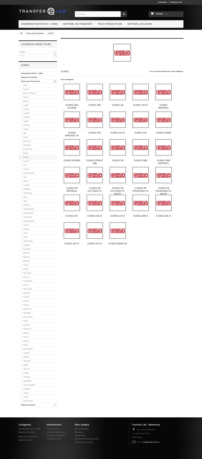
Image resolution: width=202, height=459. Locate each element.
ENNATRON (27, 149)
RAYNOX (26, 325)
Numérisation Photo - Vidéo (32, 73)
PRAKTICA (27, 309)
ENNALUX (27, 141)
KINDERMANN (28, 221)
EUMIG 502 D (94, 215)
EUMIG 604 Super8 (72, 106)
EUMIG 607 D (71, 243)
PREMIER (27, 313)
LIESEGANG (28, 241)
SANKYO (26, 353)
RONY (25, 345)
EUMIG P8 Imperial (71, 189)
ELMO (25, 137)
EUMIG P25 (140, 132)
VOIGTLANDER (29, 385)
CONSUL (26, 125)
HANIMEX (27, 189)
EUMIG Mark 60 (117, 243)
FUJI (25, 165)
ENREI (25, 153)
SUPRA (26, 373)
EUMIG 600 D (140, 215)
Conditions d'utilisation (56, 432)
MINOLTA (26, 257)
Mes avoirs (79, 432)
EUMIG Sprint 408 (94, 162)
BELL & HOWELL (29, 93)
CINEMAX (27, 117)
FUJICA (26, 169)
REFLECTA (27, 329)
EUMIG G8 (117, 104)
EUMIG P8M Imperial (163, 162)
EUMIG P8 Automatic (95, 189)
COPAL (26, 129)
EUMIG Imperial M (72, 134)
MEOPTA (26, 253)
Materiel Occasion (139, 23)
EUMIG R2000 (163, 132)
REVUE (26, 333)
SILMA (25, 365)
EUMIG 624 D (117, 132)
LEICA (25, 233)
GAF (25, 177)
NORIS (25, 269)
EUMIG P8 (117, 160)
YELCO (26, 393)
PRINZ (25, 321)
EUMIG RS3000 (72, 160)
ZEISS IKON (28, 401)
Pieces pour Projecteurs (35, 33)
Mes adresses (80, 435)
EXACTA (26, 161)
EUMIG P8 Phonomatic (140, 189)
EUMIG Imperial (163, 106)
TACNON (26, 377)
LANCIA (26, 229)
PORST (26, 305)
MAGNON (27, 249)
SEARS (26, 357)
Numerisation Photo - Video (39, 23)
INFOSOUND (28, 213)
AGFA (25, 85)
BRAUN (26, 101)
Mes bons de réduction (84, 442)
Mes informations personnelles (87, 439)
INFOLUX (26, 205)
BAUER (26, 89)
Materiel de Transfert (77, 23)
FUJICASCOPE (29, 173)
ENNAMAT (27, 145)
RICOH (26, 337)
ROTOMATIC (28, 349)
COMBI (26, 121)
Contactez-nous (176, 2)
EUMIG (26, 157)
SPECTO (26, 369)
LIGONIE (26, 245)
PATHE (25, 285)
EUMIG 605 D (163, 215)
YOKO (25, 397)
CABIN (25, 105)
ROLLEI (26, 341)
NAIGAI (26, 265)
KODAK (26, 225)
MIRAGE (26, 261)
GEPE (25, 181)
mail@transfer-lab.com (151, 442)
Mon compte (82, 424)
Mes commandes (81, 429)
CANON (26, 109)
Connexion (162, 2)
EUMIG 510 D (117, 215)
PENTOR (26, 293)
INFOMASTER (28, 209)
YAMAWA (26, 389)
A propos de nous (54, 439)
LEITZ (25, 237)
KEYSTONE (27, 217)
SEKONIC (27, 361)
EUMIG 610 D (94, 243)
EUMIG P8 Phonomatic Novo (163, 191)
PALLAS (26, 277)
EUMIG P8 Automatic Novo (118, 191)
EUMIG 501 (72, 215)
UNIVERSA (27, 381)
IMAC (25, 197)
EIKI (24, 133)
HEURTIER (27, 193)
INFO (25, 201)
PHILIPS (26, 297)
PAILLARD (27, 273)
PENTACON (27, 289)
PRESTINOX (28, 317)
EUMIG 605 (95, 104)
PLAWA (26, 301)
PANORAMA (28, 281)
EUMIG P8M (140, 160)
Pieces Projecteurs (110, 23)
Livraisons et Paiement (56, 435)
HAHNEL (26, 185)
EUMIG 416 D (140, 104)
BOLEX (26, 97)
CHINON (26, 113)
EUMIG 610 (95, 132)
